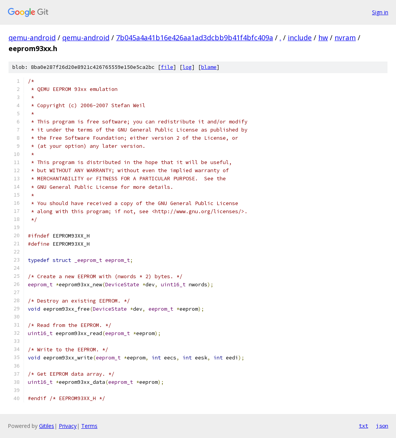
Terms (89, 425)
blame (209, 67)
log (187, 67)
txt (363, 425)
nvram (345, 37)
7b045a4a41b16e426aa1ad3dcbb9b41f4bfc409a (194, 37)
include (300, 37)
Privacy (68, 425)
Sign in (380, 12)
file (167, 67)
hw (323, 37)
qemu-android (32, 37)
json (382, 425)
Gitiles (46, 425)
